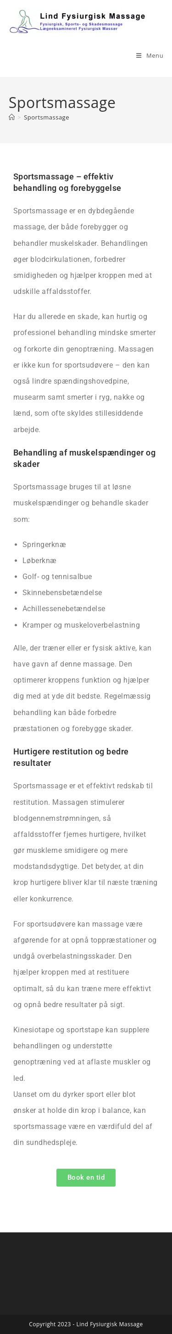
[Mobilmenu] (149, 55)
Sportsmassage (46, 117)
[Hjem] (12, 117)
